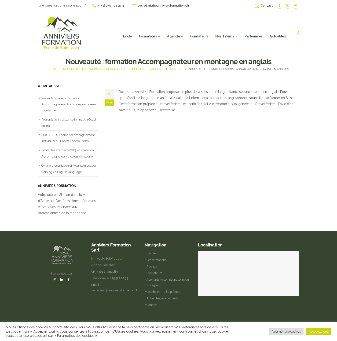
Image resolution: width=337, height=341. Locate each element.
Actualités (278, 36)
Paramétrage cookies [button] (286, 331)
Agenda (173, 36)
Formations (148, 36)
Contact (267, 5)
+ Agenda (151, 266)
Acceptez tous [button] (318, 331)
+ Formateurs (153, 273)
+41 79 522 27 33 (117, 278)
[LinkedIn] (295, 5)
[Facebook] (279, 5)
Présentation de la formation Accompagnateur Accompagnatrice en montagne (68, 104)
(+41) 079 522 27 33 (111, 5)
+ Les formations (155, 260)
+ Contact (151, 305)
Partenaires (254, 36)
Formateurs (199, 36)
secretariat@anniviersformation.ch (163, 5)
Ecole (127, 36)
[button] (297, 32)
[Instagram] (287, 5)
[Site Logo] (61, 32)
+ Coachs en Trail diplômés (162, 291)
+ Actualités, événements (161, 298)
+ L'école (150, 253)
